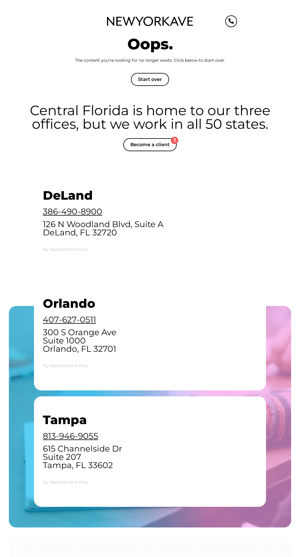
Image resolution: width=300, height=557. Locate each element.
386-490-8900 (72, 211)
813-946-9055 (70, 436)
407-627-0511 (69, 320)
